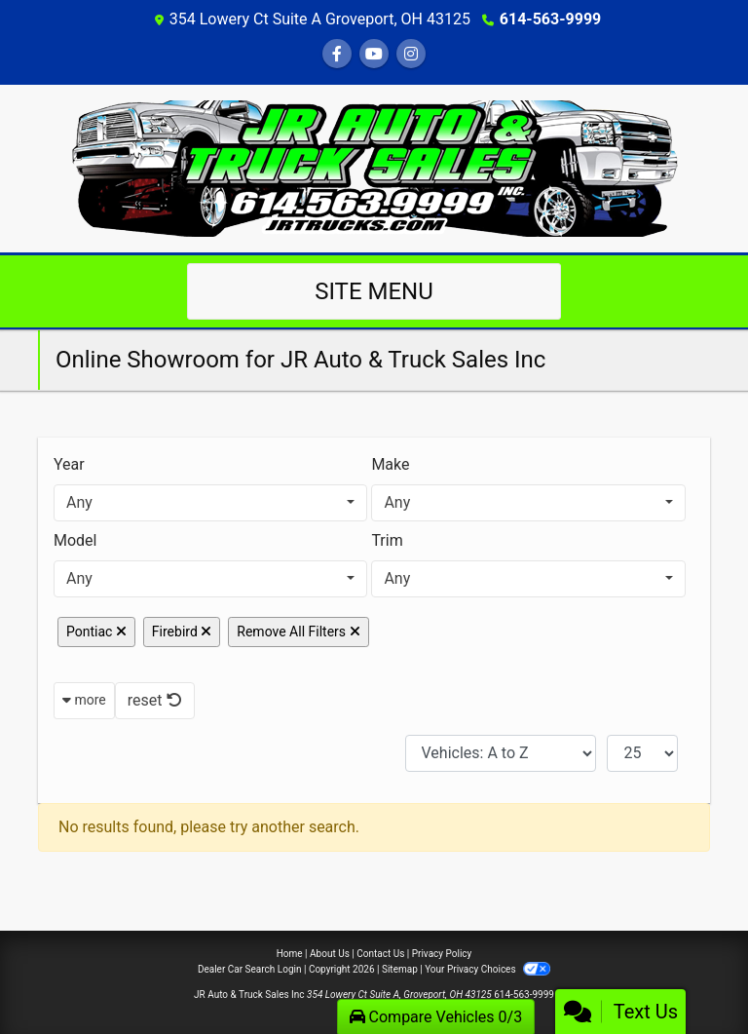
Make (390, 464)
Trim (386, 540)
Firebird (181, 631)
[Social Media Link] (411, 54)
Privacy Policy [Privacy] (442, 953)
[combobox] (210, 502)
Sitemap (400, 969)
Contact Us (380, 953)
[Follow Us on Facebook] (337, 54)
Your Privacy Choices (487, 969)
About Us (330, 953)
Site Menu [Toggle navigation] (374, 291)
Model (75, 540)
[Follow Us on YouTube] (374, 54)
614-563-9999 (550, 19)
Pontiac (96, 631)
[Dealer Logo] (374, 167)
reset (155, 700)
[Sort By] (500, 753)
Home (290, 953)
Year (69, 464)
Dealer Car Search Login (250, 969)
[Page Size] (642, 753)
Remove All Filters (298, 631)
